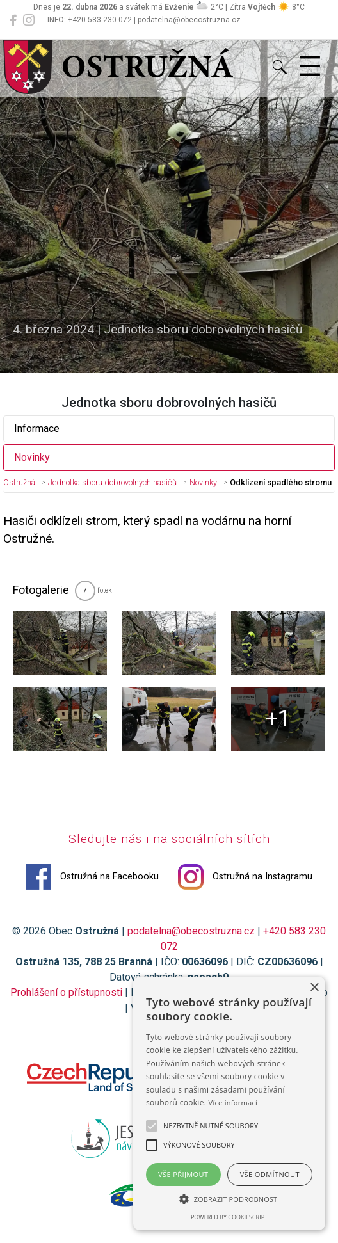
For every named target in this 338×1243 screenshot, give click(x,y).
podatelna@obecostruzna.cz (191, 931)
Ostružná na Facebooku (92, 877)
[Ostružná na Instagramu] (29, 20)
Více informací (233, 1102)
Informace (37, 428)
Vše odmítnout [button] (270, 1174)
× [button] (314, 988)
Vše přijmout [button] (183, 1174)
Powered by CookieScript (229, 1217)
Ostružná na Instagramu (245, 877)
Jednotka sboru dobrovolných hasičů (112, 482)
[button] (229, 1198)
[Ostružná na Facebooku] (13, 20)
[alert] (229, 1103)
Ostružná (19, 482)
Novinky (32, 457)
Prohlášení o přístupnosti (66, 992)
